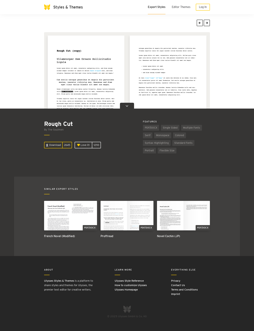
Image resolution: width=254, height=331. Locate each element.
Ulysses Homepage (126, 289)
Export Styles (156, 7)
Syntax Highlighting (157, 142)
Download (53, 145)
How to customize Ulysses (131, 285)
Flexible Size (167, 150)
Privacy (175, 280)
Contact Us (178, 285)
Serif (147, 135)
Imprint (175, 294)
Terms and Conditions (184, 289)
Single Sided (170, 127)
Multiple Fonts (191, 127)
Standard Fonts (183, 142)
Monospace (162, 135)
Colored (179, 135)
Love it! (83, 145)
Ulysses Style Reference (129, 280)
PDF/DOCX (151, 127)
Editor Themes (181, 7)
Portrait (149, 150)
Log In (203, 7)
